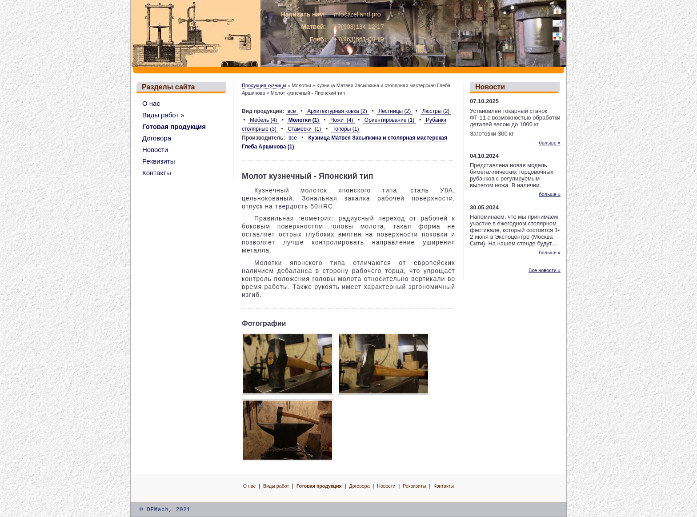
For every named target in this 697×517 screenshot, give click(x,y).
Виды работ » (163, 115)
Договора (156, 138)
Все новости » (545, 270)
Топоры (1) (345, 129)
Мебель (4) (263, 120)
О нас (151, 103)
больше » (550, 142)
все (292, 111)
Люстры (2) (436, 111)
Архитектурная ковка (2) (337, 111)
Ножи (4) (341, 120)
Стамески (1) (304, 129)
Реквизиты (158, 161)
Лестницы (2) (394, 111)
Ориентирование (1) (389, 120)
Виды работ (276, 486)
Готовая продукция (174, 126)
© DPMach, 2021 (165, 510)
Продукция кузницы (264, 85)
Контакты (156, 172)
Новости (155, 149)
